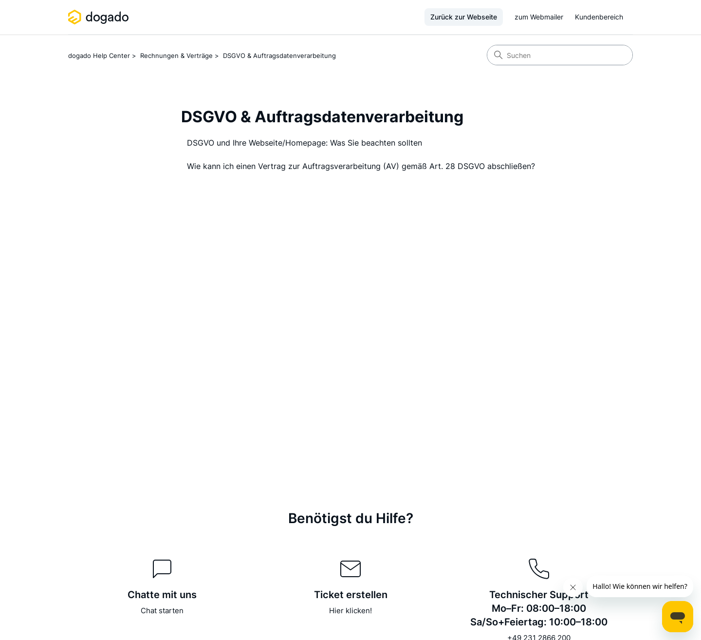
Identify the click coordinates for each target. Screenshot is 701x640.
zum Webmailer (539, 17)
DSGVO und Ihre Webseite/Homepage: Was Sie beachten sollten (304, 143)
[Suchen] (559, 55)
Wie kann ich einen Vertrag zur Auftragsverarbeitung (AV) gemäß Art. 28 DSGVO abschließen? (361, 166)
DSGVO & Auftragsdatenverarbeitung (279, 55)
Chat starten (162, 610)
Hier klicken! (350, 610)
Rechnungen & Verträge (176, 55)
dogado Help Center (99, 55)
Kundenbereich (599, 17)
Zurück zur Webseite (463, 17)
